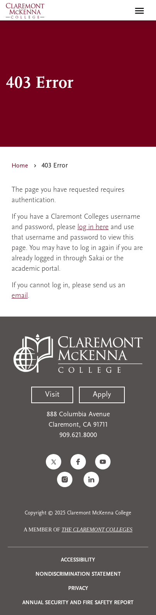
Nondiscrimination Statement (78, 574)
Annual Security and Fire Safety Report (78, 603)
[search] (123, 11)
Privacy (78, 589)
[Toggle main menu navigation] (139, 10)
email (20, 296)
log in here (93, 227)
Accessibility (78, 560)
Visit (52, 395)
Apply (102, 395)
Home (20, 166)
